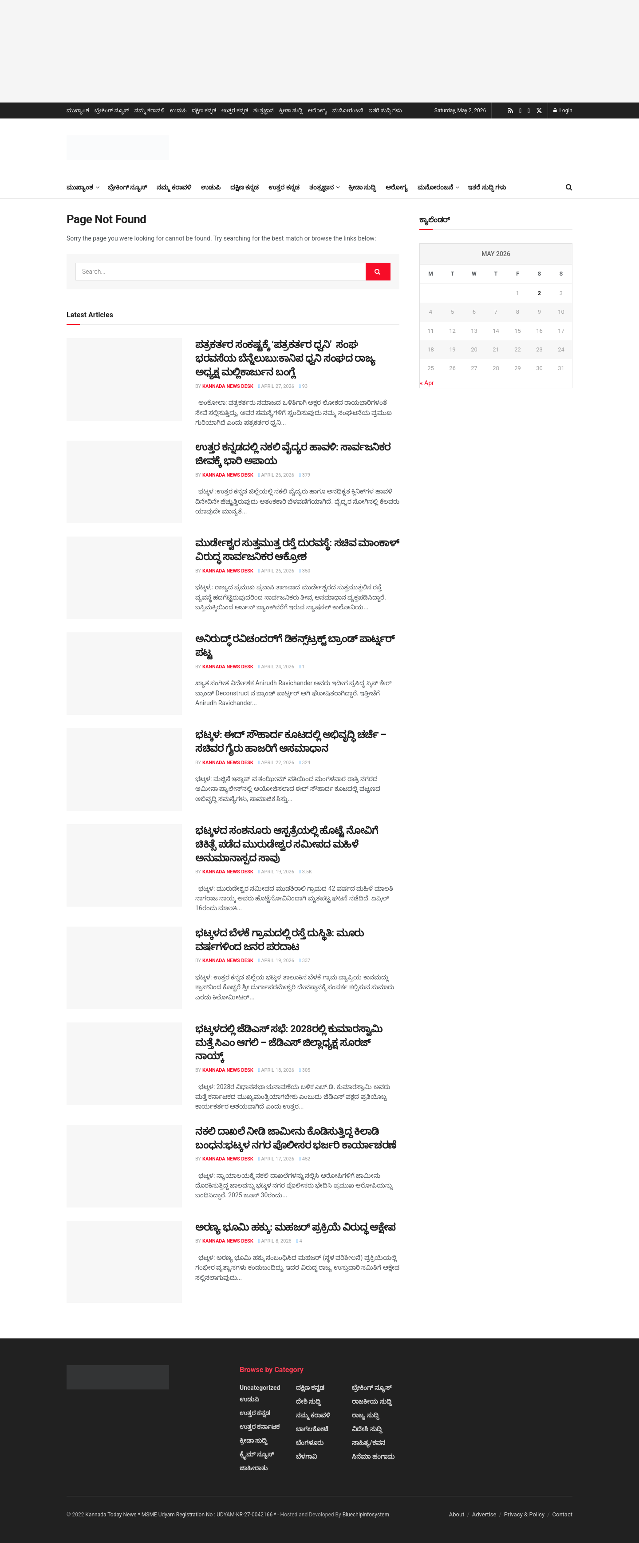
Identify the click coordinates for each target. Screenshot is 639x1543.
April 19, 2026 (276, 872)
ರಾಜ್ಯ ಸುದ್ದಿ (365, 1415)
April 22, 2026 (276, 763)
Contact (562, 1514)
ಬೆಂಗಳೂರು (309, 1442)
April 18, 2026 (276, 1070)
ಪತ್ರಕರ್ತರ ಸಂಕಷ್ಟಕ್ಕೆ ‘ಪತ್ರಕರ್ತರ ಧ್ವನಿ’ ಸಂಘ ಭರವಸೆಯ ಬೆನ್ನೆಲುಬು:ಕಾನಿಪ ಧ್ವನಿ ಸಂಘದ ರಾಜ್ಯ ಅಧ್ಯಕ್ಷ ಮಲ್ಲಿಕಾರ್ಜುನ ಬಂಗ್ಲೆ (285, 358)
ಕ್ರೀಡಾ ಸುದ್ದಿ (291, 110)
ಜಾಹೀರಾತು (254, 1468)
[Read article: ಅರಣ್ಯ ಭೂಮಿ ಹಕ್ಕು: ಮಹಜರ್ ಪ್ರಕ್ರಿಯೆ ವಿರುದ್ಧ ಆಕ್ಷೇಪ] (124, 1262)
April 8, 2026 (275, 1241)
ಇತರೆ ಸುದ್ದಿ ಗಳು (385, 110)
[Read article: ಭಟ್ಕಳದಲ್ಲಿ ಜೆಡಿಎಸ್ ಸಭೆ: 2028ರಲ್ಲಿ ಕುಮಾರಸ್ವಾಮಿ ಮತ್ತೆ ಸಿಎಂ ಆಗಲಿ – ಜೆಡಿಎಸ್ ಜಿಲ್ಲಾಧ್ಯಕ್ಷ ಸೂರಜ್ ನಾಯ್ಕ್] (124, 1063)
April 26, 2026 (276, 475)
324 (304, 763)
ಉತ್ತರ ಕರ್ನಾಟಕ (260, 1426)
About (457, 1514)
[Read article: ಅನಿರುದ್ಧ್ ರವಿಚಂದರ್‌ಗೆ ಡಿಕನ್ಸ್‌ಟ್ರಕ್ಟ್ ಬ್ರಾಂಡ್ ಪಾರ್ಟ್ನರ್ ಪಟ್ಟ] (124, 673)
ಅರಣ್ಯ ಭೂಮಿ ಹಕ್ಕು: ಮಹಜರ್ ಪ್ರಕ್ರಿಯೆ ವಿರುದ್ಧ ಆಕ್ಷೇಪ (295, 1227)
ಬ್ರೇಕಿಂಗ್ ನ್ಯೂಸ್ (112, 110)
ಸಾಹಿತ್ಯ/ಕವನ (368, 1442)
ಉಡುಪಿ (178, 110)
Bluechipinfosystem (366, 1514)
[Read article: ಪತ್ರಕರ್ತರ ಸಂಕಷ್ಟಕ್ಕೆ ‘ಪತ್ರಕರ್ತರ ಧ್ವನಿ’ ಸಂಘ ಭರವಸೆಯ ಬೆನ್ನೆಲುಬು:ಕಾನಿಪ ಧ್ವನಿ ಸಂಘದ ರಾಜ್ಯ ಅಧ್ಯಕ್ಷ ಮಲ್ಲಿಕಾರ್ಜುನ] (124, 379)
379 (304, 475)
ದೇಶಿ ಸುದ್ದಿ (308, 1401)
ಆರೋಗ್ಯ (317, 110)
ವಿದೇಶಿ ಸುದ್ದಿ (367, 1429)
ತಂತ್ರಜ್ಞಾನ (263, 110)
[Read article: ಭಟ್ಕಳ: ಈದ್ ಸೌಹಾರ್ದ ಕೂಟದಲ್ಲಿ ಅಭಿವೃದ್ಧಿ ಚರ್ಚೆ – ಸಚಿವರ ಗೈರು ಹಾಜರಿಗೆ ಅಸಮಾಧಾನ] (124, 769)
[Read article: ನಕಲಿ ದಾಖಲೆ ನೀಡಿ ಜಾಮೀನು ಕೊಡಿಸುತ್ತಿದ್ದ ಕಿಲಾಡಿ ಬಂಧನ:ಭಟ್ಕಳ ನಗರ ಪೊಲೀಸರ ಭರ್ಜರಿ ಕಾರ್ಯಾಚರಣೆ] (124, 1166)
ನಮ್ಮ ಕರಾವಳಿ (149, 110)
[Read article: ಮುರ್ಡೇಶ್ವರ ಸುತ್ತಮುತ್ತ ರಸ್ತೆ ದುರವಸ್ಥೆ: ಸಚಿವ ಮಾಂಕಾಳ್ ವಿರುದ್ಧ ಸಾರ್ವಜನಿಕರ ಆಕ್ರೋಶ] (124, 578)
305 (304, 1070)
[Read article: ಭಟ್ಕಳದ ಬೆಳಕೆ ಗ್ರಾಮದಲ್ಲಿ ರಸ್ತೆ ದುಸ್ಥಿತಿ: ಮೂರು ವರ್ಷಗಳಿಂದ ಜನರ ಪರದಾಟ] (124, 968)
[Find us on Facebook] (529, 111)
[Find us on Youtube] (520, 111)
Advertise (484, 1514)
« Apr (427, 383)
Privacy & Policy (524, 1514)
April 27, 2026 (276, 386)
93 (303, 386)
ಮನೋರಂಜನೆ (347, 110)
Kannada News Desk (227, 386)
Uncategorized (260, 1387)
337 (304, 960)
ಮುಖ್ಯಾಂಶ (78, 110)
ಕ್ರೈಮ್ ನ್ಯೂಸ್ (257, 1454)
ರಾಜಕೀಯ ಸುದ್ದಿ (371, 1401)
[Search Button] (569, 187)
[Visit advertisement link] (319, 51)
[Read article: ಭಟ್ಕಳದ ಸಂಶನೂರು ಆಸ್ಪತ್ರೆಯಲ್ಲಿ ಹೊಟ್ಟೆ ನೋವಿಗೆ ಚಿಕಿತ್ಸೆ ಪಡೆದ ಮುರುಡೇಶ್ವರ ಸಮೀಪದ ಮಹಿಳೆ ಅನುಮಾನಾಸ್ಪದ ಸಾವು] (124, 865)
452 (304, 1159)
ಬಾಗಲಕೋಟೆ (312, 1429)
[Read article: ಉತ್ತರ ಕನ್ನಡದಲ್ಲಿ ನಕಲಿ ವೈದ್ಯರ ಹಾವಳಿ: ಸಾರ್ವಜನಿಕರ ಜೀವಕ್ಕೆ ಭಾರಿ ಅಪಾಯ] (124, 482)
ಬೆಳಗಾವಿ (306, 1456)
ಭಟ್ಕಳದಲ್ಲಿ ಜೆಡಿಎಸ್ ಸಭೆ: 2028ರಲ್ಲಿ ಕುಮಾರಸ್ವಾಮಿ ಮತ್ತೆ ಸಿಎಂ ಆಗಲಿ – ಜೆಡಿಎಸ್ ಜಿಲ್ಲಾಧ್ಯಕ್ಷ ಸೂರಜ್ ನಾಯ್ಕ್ (289, 1042)
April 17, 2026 (276, 1159)
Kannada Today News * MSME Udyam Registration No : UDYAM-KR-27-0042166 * (181, 1514)
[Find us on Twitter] (539, 111)
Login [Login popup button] (562, 110)
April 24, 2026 (276, 667)
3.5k (305, 872)
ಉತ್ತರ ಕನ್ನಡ (234, 110)
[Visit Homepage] (118, 147)
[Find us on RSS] (510, 111)
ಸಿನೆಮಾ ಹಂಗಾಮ (373, 1456)
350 (304, 571)
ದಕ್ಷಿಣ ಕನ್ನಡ (204, 110)
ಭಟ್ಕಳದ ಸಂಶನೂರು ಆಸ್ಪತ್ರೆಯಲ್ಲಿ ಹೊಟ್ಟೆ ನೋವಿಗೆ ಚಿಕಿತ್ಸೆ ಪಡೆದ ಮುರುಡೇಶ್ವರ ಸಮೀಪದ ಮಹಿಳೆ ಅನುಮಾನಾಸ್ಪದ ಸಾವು (286, 844)
